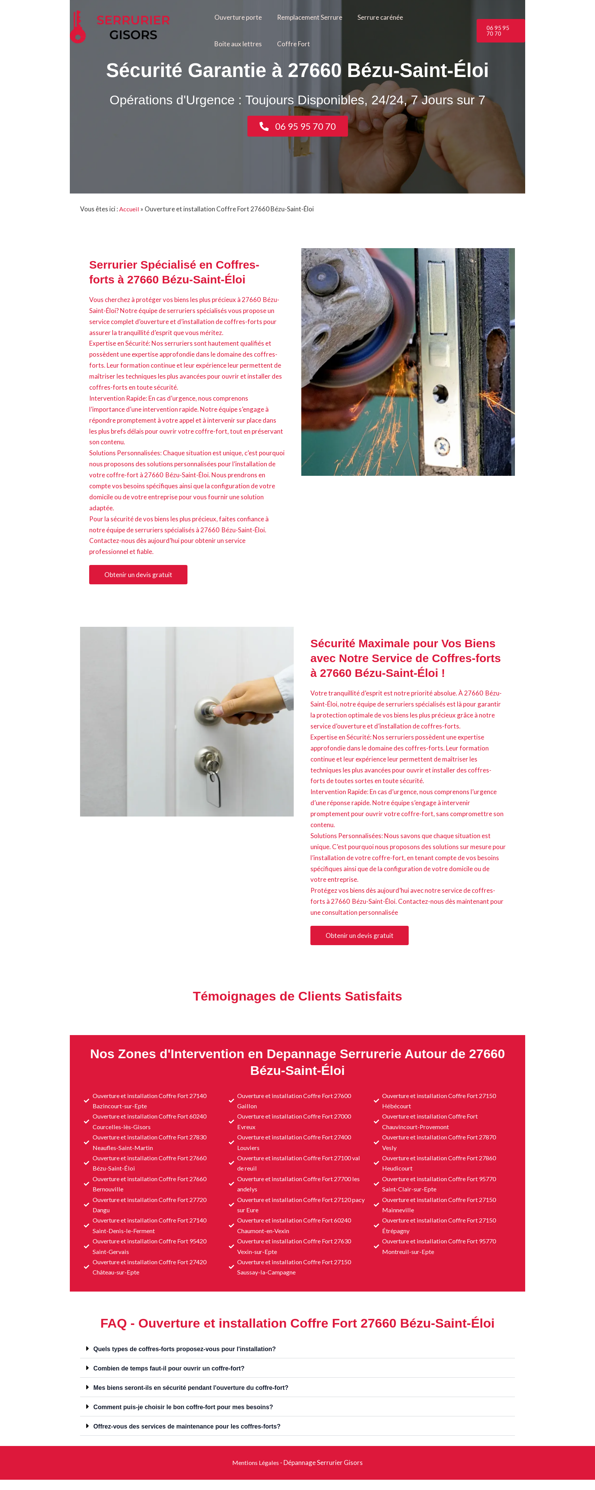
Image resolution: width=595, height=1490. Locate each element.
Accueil (129, 209)
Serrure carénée (374, 17)
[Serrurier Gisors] (131, 30)
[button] (500, 30)
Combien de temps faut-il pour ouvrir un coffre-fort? (173, 1378)
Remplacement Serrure (306, 17)
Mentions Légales (255, 1473)
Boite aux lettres (434, 17)
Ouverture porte (237, 17)
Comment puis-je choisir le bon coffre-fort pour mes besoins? (188, 1417)
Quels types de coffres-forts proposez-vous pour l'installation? (189, 1359)
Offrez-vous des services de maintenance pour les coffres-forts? (192, 1436)
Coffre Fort (229, 44)
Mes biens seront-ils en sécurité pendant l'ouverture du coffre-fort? (196, 1398)
